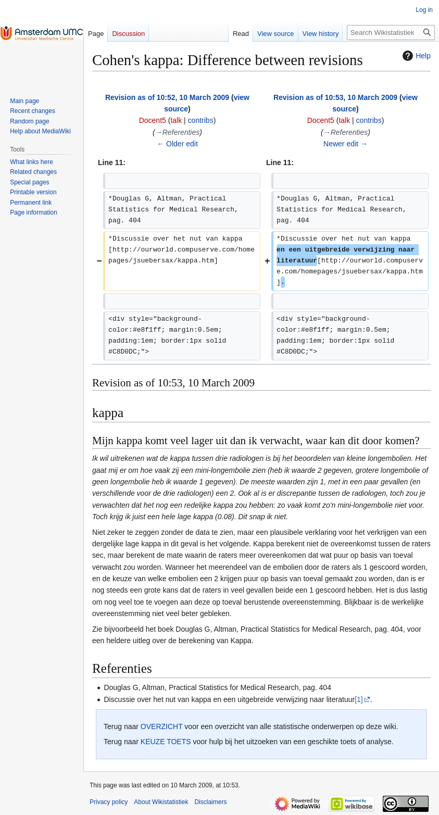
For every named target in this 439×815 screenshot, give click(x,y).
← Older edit (177, 144)
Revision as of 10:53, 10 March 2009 (335, 97)
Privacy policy (109, 802)
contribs (201, 120)
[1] (359, 699)
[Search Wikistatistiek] (391, 32)
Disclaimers (210, 802)
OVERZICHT (162, 726)
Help (415, 56)
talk (176, 120)
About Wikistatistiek (161, 802)
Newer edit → (345, 144)
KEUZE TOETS (166, 741)
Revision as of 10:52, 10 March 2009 (167, 97)
